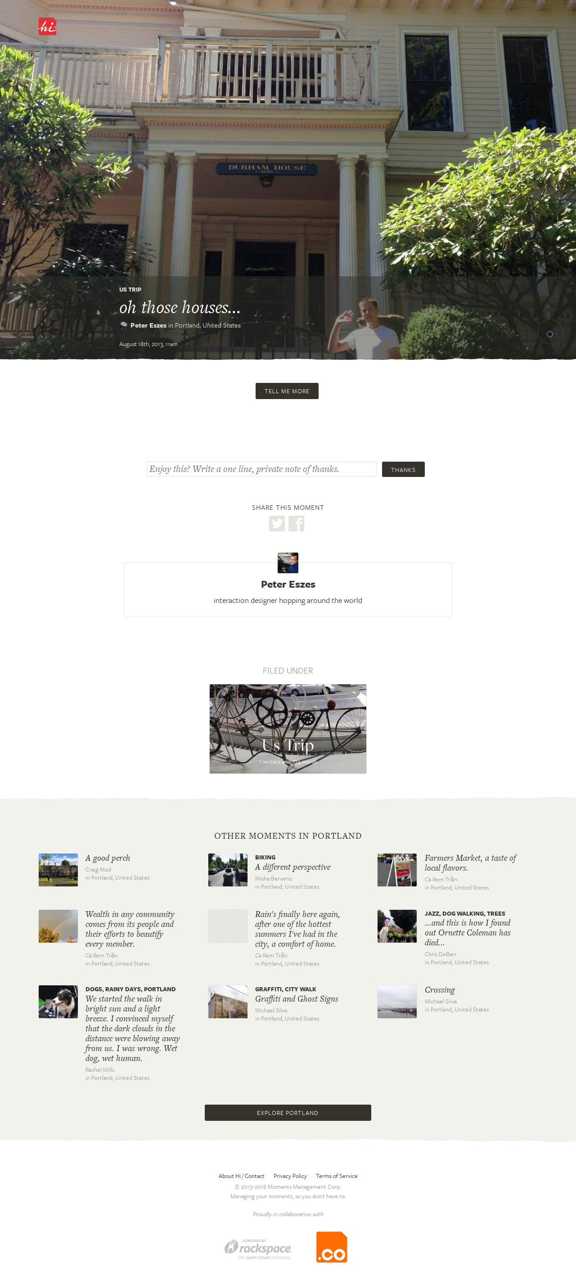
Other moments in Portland (288, 836)
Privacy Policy (290, 1175)
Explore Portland (288, 1112)
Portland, (208, 325)
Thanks (403, 469)
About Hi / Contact (242, 1175)
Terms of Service (337, 1175)
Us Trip (130, 289)
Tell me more (287, 391)
